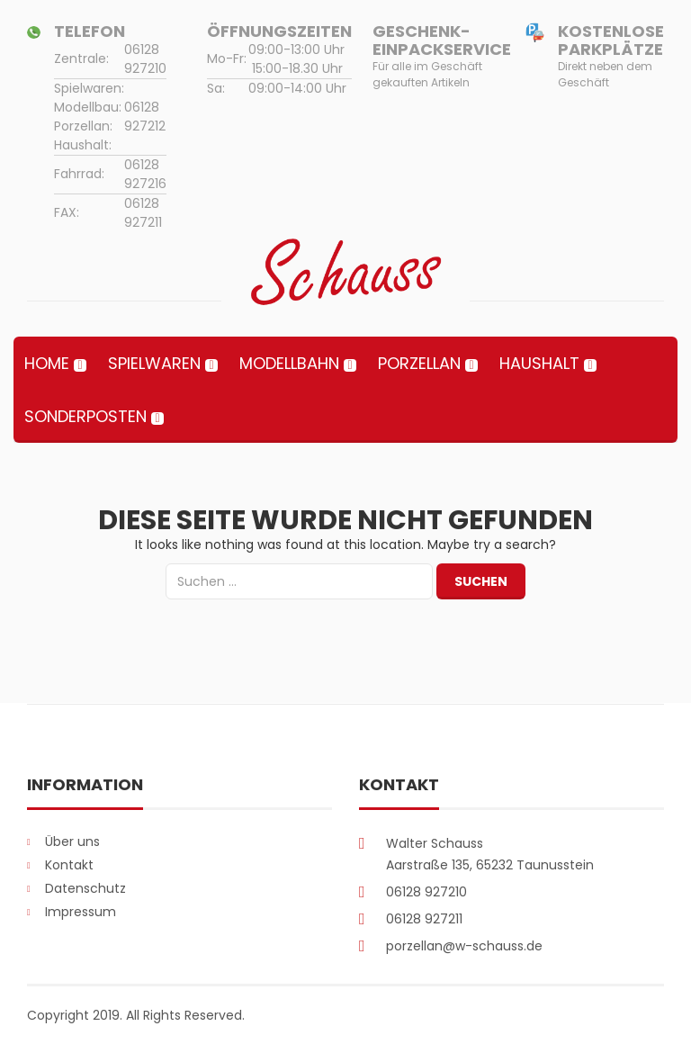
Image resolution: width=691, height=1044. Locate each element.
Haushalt (539, 363)
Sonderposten (85, 416)
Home (46, 363)
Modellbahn (289, 363)
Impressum (80, 912)
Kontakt (69, 865)
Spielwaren (154, 363)
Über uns (72, 841)
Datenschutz (85, 888)
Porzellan (419, 363)
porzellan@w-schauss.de (464, 946)
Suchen (480, 581)
